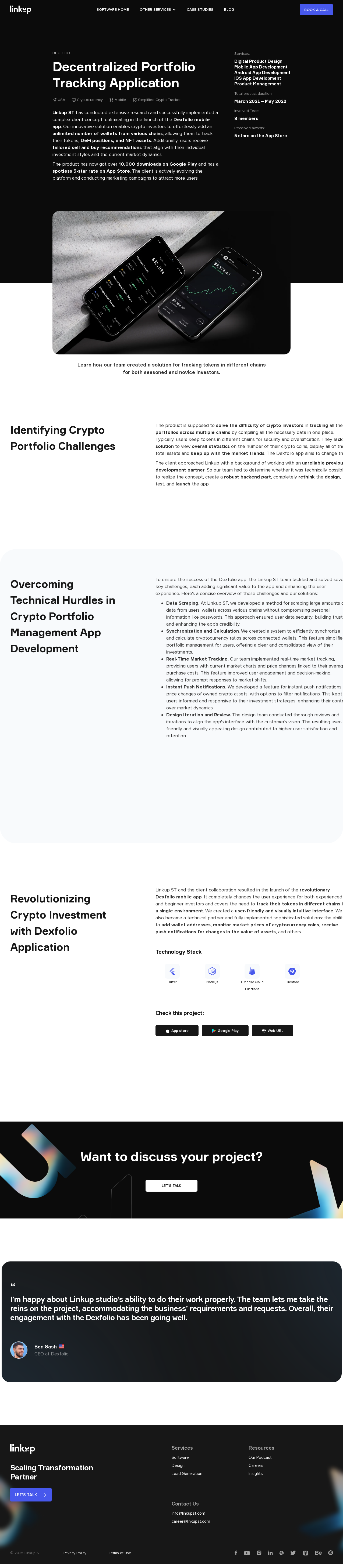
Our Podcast (260, 1457)
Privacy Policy (74, 1553)
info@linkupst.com (188, 1513)
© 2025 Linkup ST (25, 1553)
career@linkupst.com (191, 1521)
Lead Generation (187, 1473)
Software (180, 1457)
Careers (256, 1465)
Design (178, 1465)
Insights (256, 1473)
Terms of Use (120, 1553)
